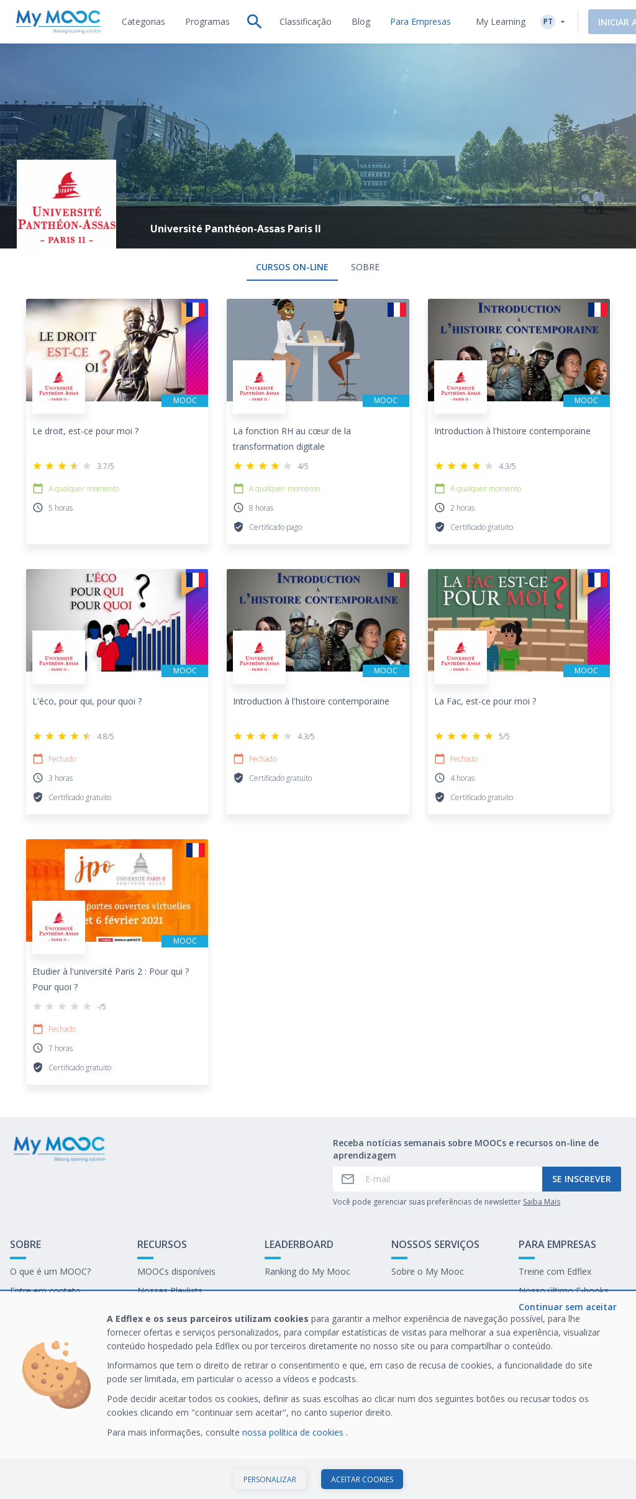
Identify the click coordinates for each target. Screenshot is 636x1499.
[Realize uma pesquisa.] (255, 22)
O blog (150, 1310)
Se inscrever (581, 1179)
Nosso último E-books (564, 1290)
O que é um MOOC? (50, 1271)
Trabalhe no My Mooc (563, 1310)
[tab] (143, 21)
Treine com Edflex (555, 1271)
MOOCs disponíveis (176, 1271)
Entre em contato (45, 1290)
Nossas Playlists (169, 1290)
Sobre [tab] (365, 267)
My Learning (500, 21)
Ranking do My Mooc (307, 1271)
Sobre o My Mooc (427, 1271)
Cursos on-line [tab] (292, 267)
